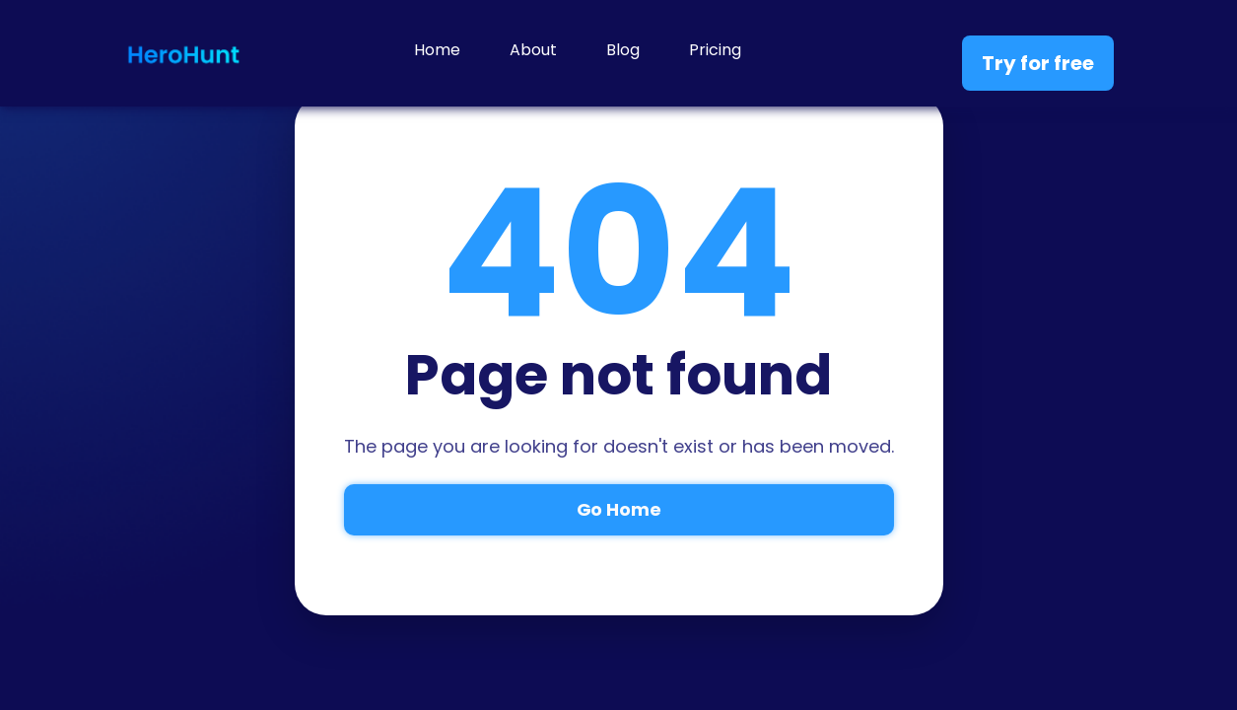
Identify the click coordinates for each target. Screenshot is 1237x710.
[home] (183, 53)
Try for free (1038, 63)
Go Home (619, 509)
